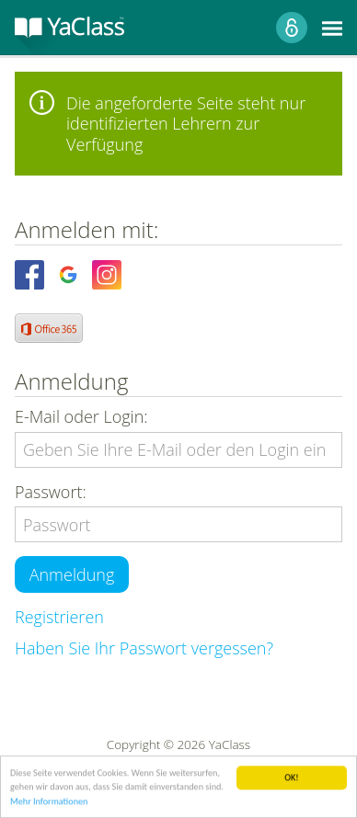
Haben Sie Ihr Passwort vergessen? (144, 648)
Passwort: (50, 492)
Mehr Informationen (48, 802)
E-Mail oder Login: (81, 416)
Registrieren (59, 617)
